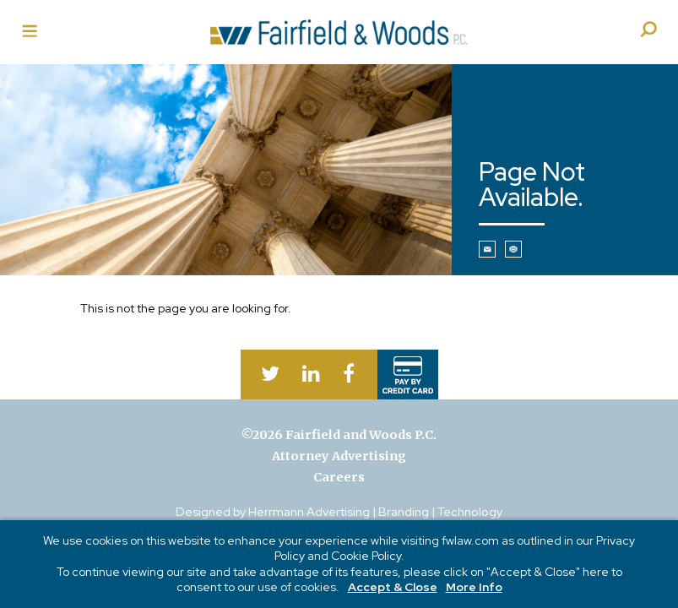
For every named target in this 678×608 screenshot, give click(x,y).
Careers (339, 477)
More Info (474, 586)
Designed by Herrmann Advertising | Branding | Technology (339, 511)
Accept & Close (392, 586)
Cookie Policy (366, 555)
